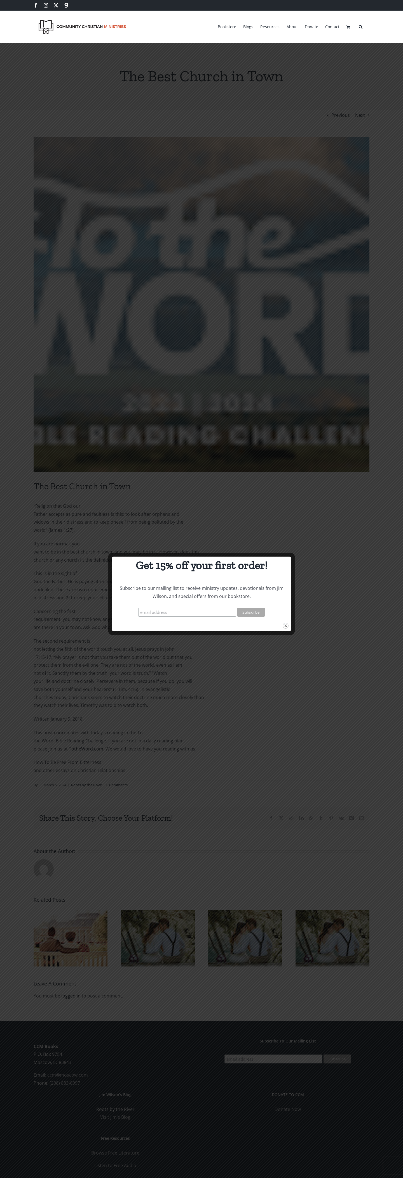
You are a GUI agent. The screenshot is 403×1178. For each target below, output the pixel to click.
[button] (360, 26)
